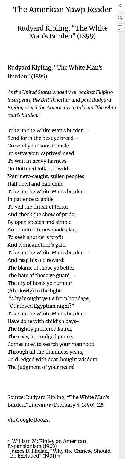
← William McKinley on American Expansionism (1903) (46, 443)
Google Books (32, 420)
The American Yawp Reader (62, 9)
